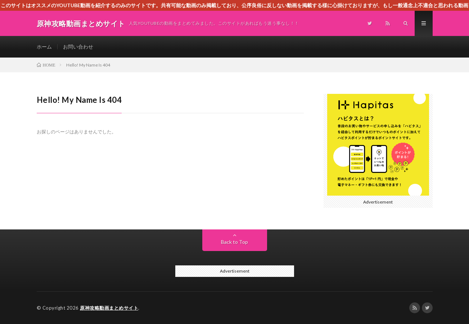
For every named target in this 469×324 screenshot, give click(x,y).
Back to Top (234, 242)
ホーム (44, 47)
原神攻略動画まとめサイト (109, 308)
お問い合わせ (78, 47)
